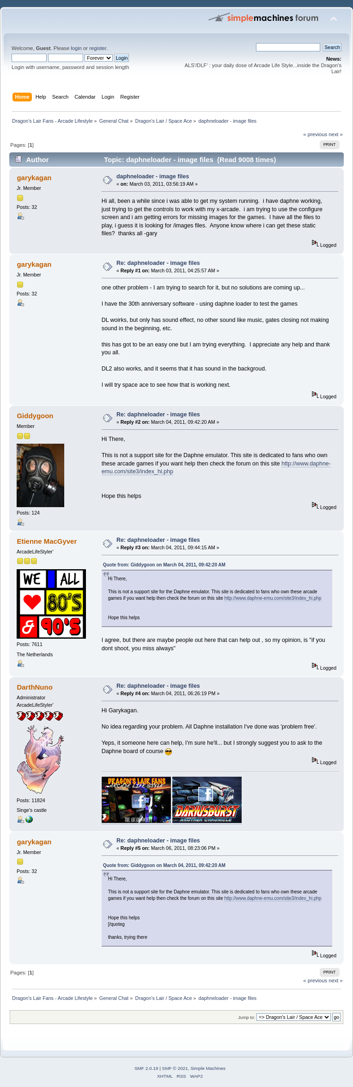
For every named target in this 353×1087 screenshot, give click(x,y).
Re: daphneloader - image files (158, 263)
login (76, 48)
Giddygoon (35, 416)
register (97, 48)
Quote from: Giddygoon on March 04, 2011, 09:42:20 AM (164, 564)
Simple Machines (207, 1068)
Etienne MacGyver (47, 541)
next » (336, 134)
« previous (315, 134)
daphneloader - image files (152, 176)
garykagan (34, 178)
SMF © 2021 (175, 1068)
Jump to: (246, 1017)
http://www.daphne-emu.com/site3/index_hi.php (272, 598)
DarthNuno (34, 687)
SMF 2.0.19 (146, 1068)
